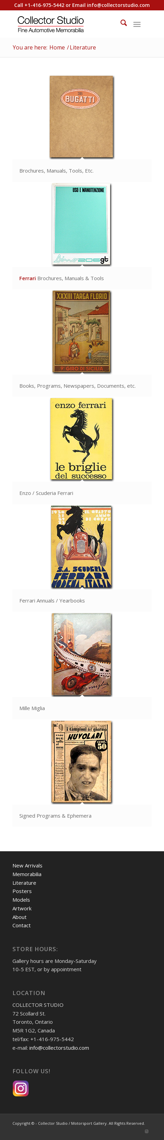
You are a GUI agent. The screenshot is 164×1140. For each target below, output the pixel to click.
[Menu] (137, 24)
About (19, 916)
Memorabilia (26, 874)
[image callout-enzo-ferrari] (82, 451)
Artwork (21, 908)
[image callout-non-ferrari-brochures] (82, 128)
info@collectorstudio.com (118, 5)
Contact (21, 925)
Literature (24, 882)
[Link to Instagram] (146, 1131)
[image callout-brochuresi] (82, 236)
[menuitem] (120, 24)
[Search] (120, 24)
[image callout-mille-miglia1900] (82, 666)
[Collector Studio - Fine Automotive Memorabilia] (68, 24)
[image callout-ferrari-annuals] (82, 558)
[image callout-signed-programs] (82, 773)
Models (21, 899)
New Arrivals (27, 865)
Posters (22, 891)
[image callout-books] (82, 343)
